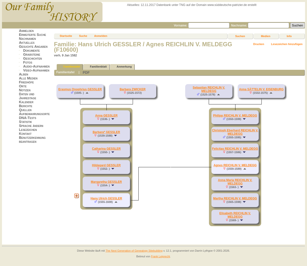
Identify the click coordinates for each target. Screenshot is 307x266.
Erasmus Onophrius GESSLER (80, 89)
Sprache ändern (31, 126)
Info (289, 36)
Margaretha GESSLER (106, 182)
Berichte (25, 106)
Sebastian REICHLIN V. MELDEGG (209, 89)
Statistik (25, 122)
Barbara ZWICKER (133, 89)
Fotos (27, 62)
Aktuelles (26, 43)
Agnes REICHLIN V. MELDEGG (234, 165)
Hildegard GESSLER (106, 165)
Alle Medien (28, 78)
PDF (86, 72)
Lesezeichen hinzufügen (287, 44)
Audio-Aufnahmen (36, 66)
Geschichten (32, 58)
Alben (23, 74)
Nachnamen (27, 39)
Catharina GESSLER (106, 148)
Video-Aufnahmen (36, 70)
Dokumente (31, 50)
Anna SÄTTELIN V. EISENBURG (261, 89)
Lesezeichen (28, 130)
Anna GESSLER (106, 115)
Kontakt (25, 134)
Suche (83, 35)
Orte (22, 86)
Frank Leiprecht (160, 256)
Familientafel (69, 67)
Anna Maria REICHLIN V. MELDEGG (235, 181)
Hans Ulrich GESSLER (106, 198)
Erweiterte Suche (32, 35)
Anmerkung (122, 67)
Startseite (66, 35)
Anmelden (26, 31)
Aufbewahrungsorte (34, 114)
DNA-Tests (27, 118)
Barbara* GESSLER (106, 132)
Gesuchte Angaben (33, 46)
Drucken (258, 44)
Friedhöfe (26, 82)
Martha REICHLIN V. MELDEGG (235, 198)
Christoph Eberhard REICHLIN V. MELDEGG (235, 132)
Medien (265, 36)
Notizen (24, 90)
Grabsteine (31, 54)
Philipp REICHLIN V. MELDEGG (235, 115)
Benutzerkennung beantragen (32, 140)
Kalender (26, 102)
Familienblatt (96, 67)
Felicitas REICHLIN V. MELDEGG (235, 148)
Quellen (25, 110)
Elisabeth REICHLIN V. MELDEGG (235, 215)
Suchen (240, 36)
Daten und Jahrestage (27, 96)
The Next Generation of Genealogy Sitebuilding (134, 250)
